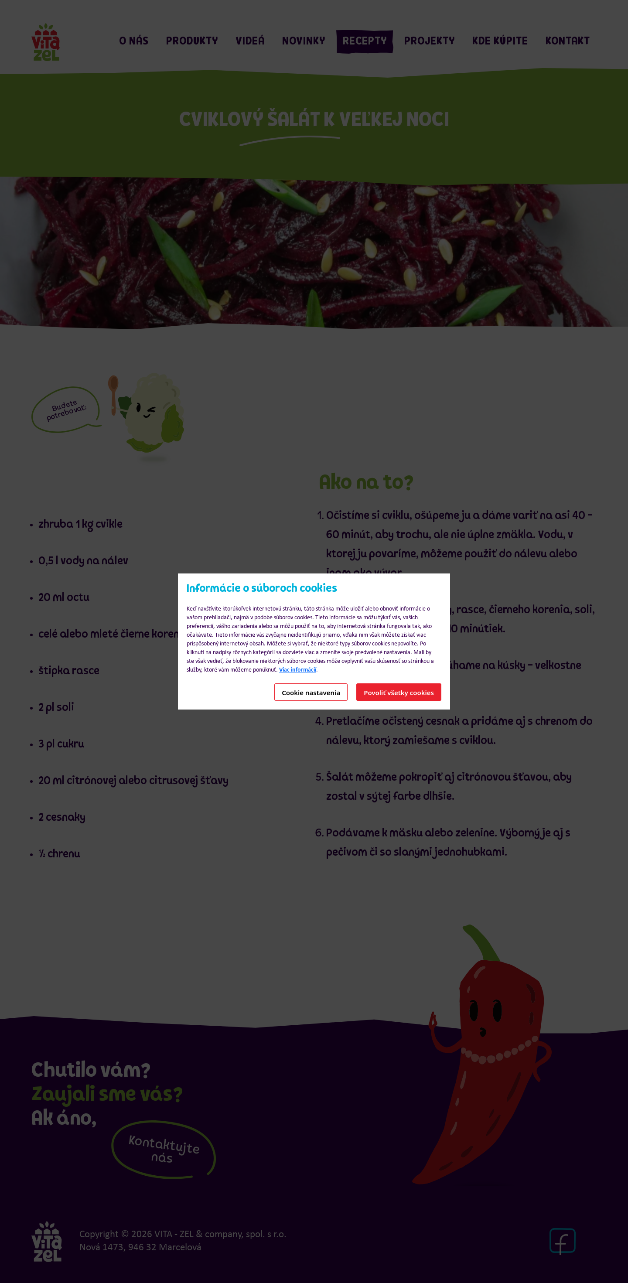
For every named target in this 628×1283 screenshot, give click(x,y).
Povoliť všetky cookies (399, 692)
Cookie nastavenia (311, 692)
